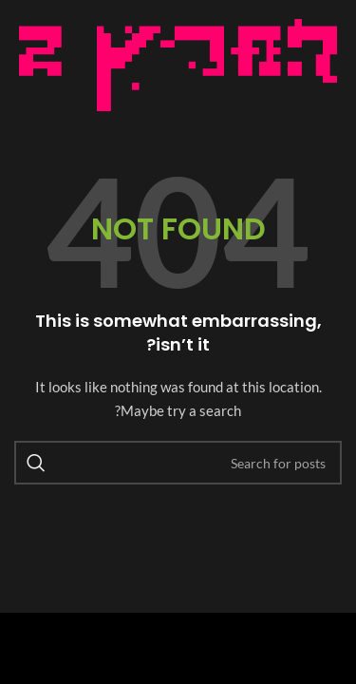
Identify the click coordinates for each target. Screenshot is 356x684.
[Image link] (178, 63)
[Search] (178, 462)
